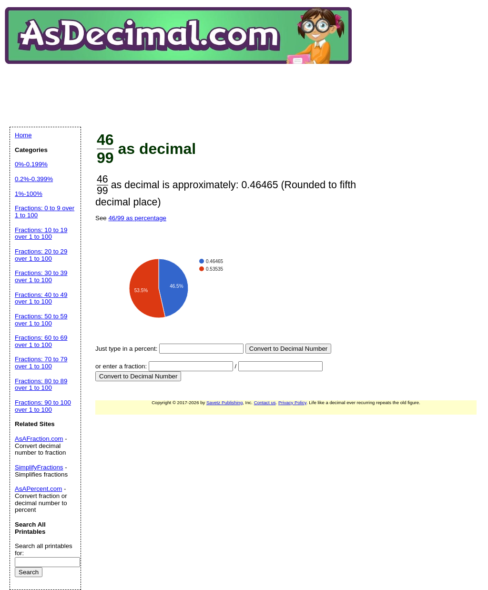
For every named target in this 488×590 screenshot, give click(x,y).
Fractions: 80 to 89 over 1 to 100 (41, 384)
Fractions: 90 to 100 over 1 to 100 (43, 406)
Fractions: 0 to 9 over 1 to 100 (44, 211)
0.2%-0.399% (34, 179)
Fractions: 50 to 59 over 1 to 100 (41, 320)
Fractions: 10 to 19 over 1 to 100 (41, 233)
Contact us (265, 402)
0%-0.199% (31, 164)
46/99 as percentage (137, 218)
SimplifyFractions (39, 467)
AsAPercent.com (38, 488)
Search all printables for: (43, 549)
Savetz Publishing (224, 402)
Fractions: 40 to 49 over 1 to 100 (41, 298)
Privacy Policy (292, 402)
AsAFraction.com (39, 438)
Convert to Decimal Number (288, 348)
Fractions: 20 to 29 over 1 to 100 (41, 255)
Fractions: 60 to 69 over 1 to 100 (41, 341)
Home (23, 135)
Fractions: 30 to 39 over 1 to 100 (41, 276)
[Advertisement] (183, 87)
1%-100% (28, 193)
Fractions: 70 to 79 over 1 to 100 (41, 363)
